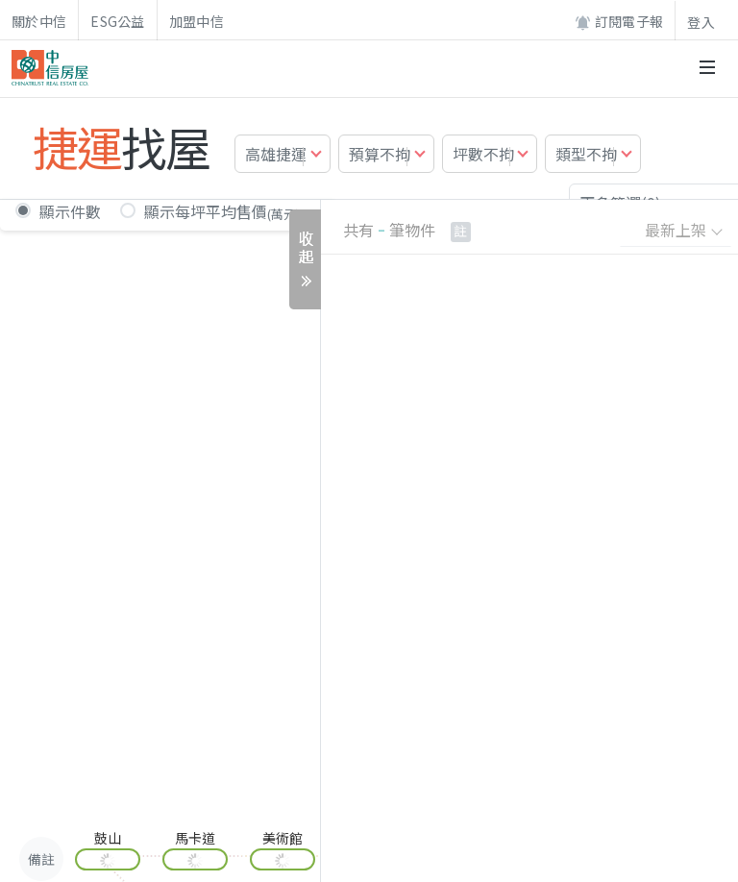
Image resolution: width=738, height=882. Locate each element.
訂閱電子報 (619, 22)
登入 (701, 22)
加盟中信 (196, 21)
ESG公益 (117, 21)
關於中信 (39, 21)
